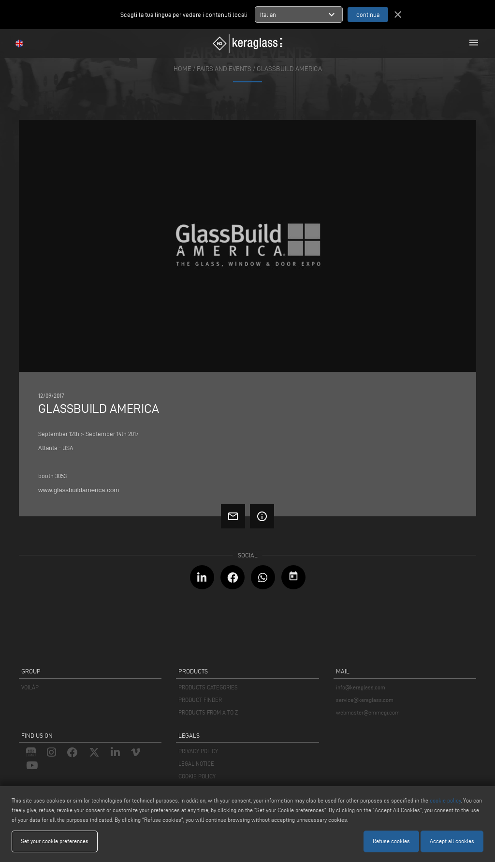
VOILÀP (30, 687)
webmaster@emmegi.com (368, 712)
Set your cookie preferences (54, 841)
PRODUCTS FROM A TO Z (208, 712)
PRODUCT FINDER (200, 700)
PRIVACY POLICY (198, 751)
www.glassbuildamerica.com (78, 490)
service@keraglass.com (364, 700)
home (182, 69)
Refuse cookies (391, 841)
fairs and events (224, 69)
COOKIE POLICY (197, 776)
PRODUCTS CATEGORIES (208, 687)
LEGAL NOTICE (196, 763)
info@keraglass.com (360, 687)
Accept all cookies (452, 841)
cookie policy (445, 800)
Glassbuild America (289, 69)
